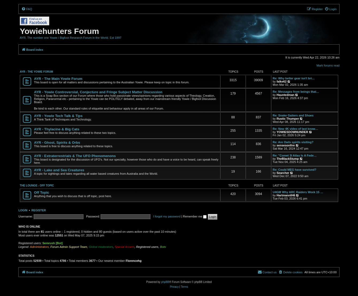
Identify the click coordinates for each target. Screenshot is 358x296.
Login (22, 210)
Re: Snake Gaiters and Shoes (293, 115)
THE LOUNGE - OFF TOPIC (37, 185)
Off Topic (41, 192)
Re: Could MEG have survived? (294, 169)
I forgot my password (166, 216)
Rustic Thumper (288, 118)
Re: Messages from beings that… (296, 91)
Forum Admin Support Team (68, 246)
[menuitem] (26, 9)
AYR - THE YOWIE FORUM (36, 71)
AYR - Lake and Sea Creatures (59, 170)
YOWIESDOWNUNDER (292, 132)
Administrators (39, 246)
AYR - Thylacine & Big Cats (56, 129)
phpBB (165, 282)
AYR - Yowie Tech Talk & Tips (58, 116)
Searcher (283, 172)
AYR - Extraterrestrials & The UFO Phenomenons (75, 156)
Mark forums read (328, 65)
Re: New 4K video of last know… (295, 128)
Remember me (195, 216)
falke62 (282, 81)
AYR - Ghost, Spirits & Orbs (57, 143)
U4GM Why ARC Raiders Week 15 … (298, 192)
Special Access (124, 246)
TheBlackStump (288, 158)
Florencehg (134, 260)
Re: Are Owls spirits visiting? (293, 142)
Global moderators (101, 246)
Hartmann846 (286, 195)
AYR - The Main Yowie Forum (58, 79)
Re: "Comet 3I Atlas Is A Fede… (295, 155)
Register (39, 210)
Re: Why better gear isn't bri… (294, 78)
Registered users (147, 246)
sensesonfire (286, 145)
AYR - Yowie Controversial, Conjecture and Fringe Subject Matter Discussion (98, 92)
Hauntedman (286, 94)
